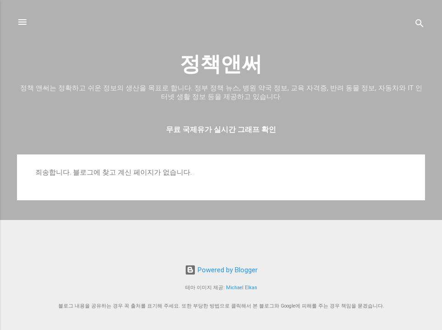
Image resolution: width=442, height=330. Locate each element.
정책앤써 (221, 64)
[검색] (419, 25)
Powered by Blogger (221, 270)
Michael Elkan (241, 288)
